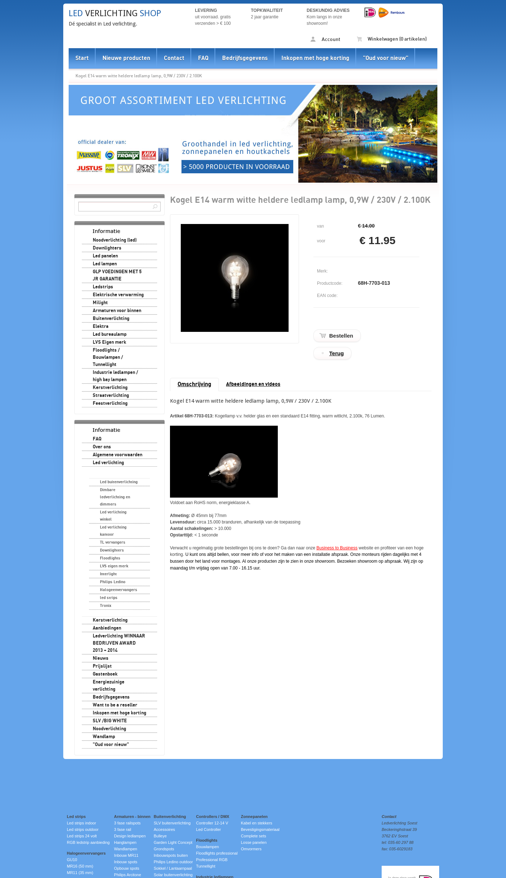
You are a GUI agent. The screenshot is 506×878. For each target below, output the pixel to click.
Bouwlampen (207, 847)
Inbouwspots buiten (171, 855)
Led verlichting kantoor (113, 530)
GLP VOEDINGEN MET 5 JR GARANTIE (117, 275)
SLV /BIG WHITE (110, 720)
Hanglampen (125, 842)
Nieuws (101, 658)
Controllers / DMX (212, 816)
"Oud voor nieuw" (385, 58)
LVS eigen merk (114, 566)
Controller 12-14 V (212, 823)
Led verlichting (108, 462)
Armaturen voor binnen (117, 310)
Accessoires (164, 829)
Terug (336, 353)
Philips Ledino (112, 582)
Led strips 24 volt (82, 836)
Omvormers (251, 849)
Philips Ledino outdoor (173, 862)
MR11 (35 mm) (80, 872)
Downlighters (107, 248)
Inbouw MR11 (126, 855)
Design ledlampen (130, 836)
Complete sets (253, 836)
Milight (100, 302)
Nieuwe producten (126, 58)
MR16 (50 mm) (80, 866)
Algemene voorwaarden (117, 454)
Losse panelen (254, 842)
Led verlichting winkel (113, 515)
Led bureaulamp (109, 334)
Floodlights (110, 558)
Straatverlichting (111, 395)
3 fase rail (122, 829)
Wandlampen (125, 849)
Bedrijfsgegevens (245, 58)
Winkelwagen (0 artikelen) (392, 39)
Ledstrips (103, 286)
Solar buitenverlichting (173, 875)
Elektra (101, 326)
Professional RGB (211, 860)
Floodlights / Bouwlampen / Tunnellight (108, 357)
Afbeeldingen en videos (253, 384)
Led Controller (208, 829)
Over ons (102, 446)
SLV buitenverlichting (172, 823)
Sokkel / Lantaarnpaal (173, 868)
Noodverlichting (109, 728)
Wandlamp (104, 736)
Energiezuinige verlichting (108, 686)
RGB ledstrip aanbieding (88, 842)
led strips (109, 598)
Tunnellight (205, 866)
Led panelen (105, 256)
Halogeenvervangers (118, 590)
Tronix (105, 606)
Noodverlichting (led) (115, 240)
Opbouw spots (126, 868)
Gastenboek (105, 674)
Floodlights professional (217, 853)
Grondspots (164, 849)
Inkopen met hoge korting (315, 58)
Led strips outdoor (82, 829)
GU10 (72, 860)
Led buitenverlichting (119, 482)
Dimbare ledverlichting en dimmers (115, 497)
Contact (174, 58)
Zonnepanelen (254, 816)
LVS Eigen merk (109, 342)
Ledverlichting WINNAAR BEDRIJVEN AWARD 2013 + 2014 (119, 643)
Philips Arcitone (127, 875)
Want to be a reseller (115, 705)
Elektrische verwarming (118, 294)
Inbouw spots (125, 862)
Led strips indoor (81, 823)
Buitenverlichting (111, 318)
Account (325, 39)
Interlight (108, 574)
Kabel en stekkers (256, 823)
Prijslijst (102, 666)
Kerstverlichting (110, 387)
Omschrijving (194, 384)
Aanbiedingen (107, 628)
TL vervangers (112, 542)
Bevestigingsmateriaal (260, 829)
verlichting (115, 13)
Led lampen (105, 263)
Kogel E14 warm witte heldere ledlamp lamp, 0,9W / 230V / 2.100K (138, 76)
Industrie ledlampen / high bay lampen (115, 376)
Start (82, 58)
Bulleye (160, 836)
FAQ (203, 58)
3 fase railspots (127, 823)
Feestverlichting (110, 403)
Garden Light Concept (173, 842)
